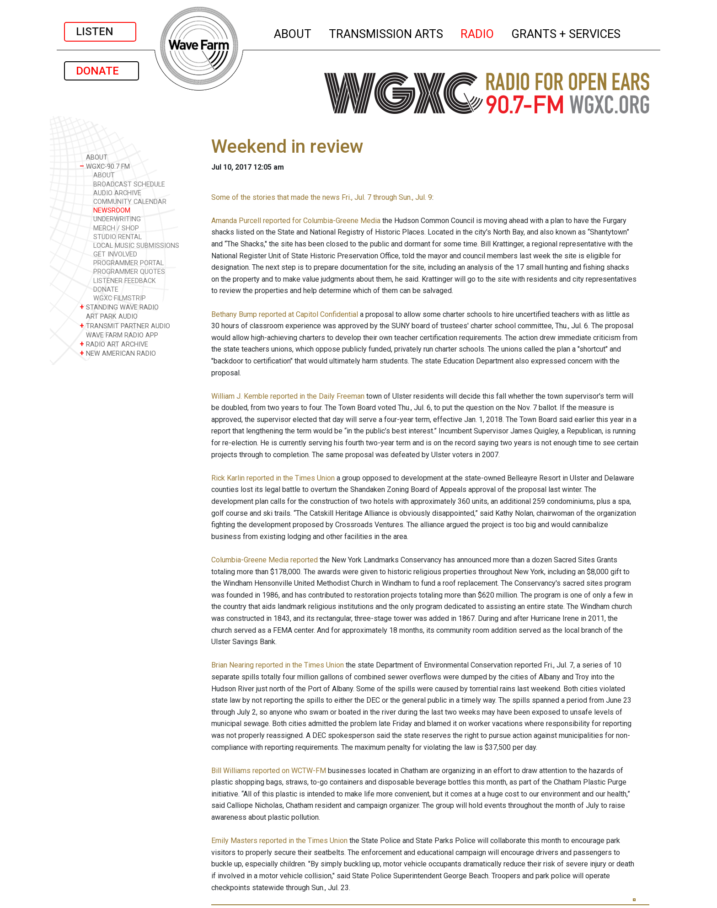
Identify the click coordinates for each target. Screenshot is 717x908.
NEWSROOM (111, 210)
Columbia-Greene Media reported (264, 559)
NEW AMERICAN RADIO (118, 353)
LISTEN (100, 31)
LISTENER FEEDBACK (124, 281)
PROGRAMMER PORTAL (128, 263)
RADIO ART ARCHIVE (114, 344)
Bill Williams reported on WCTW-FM (268, 770)
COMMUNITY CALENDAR (129, 202)
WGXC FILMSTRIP (119, 298)
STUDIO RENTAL (117, 237)
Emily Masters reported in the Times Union (279, 840)
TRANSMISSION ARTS (386, 32)
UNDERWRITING (117, 219)
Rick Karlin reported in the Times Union (273, 478)
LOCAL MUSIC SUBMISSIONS (136, 246)
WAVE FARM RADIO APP (119, 335)
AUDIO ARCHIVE (117, 193)
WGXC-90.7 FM (105, 166)
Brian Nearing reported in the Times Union (277, 665)
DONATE (101, 70)
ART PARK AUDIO (109, 316)
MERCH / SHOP (116, 228)
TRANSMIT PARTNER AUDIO (125, 325)
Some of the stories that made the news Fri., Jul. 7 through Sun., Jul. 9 (321, 197)
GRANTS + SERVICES (566, 32)
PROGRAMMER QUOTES (129, 272)
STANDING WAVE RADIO (119, 307)
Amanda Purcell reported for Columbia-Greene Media (295, 220)
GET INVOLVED (115, 254)
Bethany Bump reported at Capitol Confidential (284, 314)
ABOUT (293, 32)
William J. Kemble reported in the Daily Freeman (287, 396)
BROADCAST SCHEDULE (129, 184)
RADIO (478, 32)
